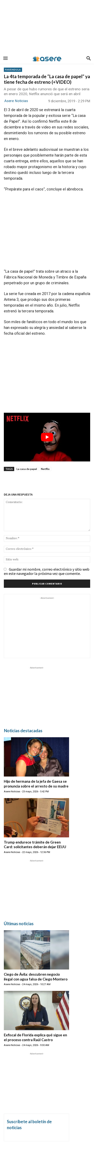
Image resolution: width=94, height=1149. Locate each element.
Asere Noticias (16, 101)
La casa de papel (26, 469)
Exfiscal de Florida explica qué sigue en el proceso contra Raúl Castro (35, 1037)
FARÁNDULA (13, 70)
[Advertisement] (47, 27)
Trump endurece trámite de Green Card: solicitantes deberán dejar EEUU (35, 844)
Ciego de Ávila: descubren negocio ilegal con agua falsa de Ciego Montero (36, 976)
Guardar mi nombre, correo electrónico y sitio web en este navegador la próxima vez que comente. (46, 571)
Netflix (45, 469)
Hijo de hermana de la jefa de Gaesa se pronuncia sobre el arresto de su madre (36, 783)
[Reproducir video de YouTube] (47, 437)
